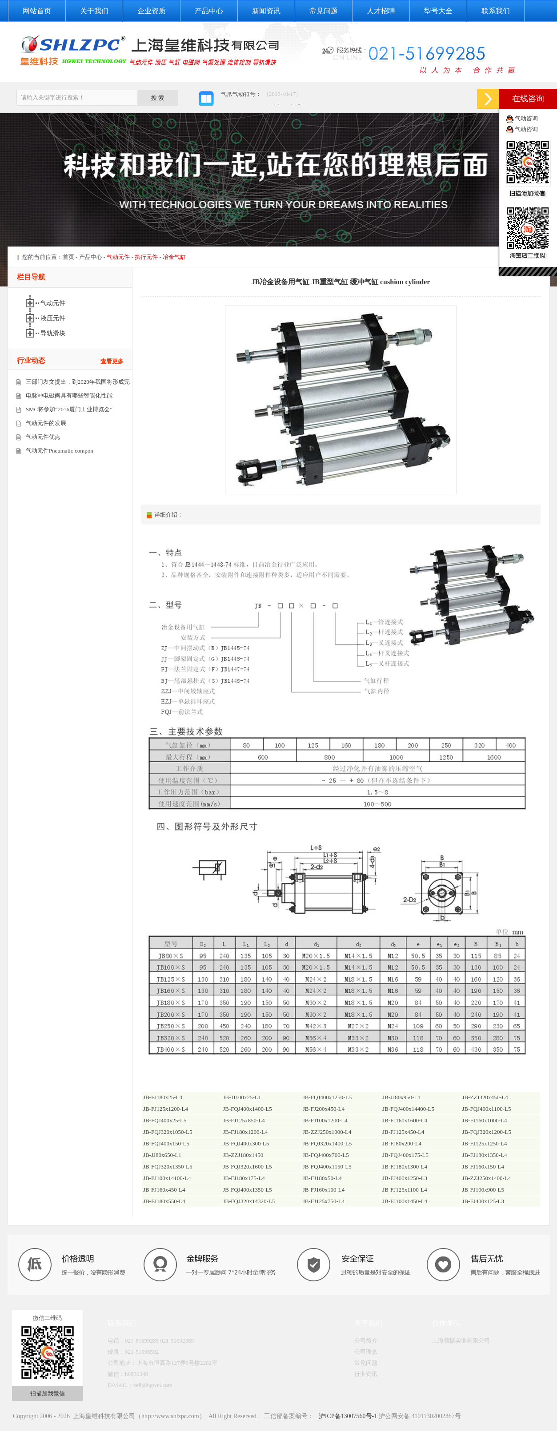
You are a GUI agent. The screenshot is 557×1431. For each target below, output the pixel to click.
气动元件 (53, 303)
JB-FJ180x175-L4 (244, 1178)
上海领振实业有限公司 (461, 1340)
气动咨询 (526, 118)
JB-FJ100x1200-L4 (325, 1120)
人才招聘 (381, 11)
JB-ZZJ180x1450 (243, 1155)
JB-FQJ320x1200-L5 (486, 1132)
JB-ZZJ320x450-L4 (485, 1097)
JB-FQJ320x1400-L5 (327, 1143)
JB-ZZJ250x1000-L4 (327, 1132)
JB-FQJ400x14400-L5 (408, 1108)
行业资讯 (365, 1374)
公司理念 (365, 1351)
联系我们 (495, 11)
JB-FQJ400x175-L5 (405, 1155)
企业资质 (151, 11)
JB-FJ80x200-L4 (401, 1143)
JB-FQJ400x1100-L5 (486, 1108)
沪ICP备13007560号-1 (347, 1416)
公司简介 (365, 1340)
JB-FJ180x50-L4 (322, 1178)
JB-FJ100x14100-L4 (167, 1178)
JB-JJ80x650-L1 (162, 1155)
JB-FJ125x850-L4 (244, 1120)
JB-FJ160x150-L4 (483, 1166)
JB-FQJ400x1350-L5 (247, 1189)
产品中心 (209, 11)
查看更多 (112, 361)
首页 (68, 257)
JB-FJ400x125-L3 (483, 1201)
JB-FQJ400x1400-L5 (247, 1108)
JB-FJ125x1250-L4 (484, 1143)
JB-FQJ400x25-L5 (165, 1120)
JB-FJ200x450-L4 (324, 1108)
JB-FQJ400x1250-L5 (327, 1097)
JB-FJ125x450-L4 (403, 1132)
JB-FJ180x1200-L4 (245, 1132)
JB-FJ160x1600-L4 (404, 1120)
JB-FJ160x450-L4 (164, 1189)
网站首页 (37, 11)
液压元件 (53, 318)
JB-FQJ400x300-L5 (246, 1143)
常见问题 (323, 11)
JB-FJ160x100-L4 (324, 1189)
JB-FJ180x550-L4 (164, 1201)
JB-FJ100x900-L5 (483, 1189)
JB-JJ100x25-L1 (242, 1097)
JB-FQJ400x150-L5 (166, 1143)
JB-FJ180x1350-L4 (484, 1155)
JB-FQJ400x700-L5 (326, 1155)
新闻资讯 (266, 11)
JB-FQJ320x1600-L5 (247, 1166)
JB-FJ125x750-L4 (324, 1201)
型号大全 (438, 11)
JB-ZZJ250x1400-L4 (486, 1178)
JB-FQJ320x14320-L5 (249, 1201)
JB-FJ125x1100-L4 (404, 1189)
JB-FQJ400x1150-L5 (327, 1166)
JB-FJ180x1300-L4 (404, 1166)
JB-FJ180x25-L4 (162, 1097)
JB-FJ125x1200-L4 (165, 1108)
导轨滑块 (53, 333)
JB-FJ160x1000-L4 (484, 1120)
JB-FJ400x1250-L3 (404, 1178)
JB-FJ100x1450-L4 (404, 1201)
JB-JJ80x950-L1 (401, 1097)
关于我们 (94, 11)
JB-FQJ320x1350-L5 (167, 1166)
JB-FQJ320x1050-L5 (167, 1132)
